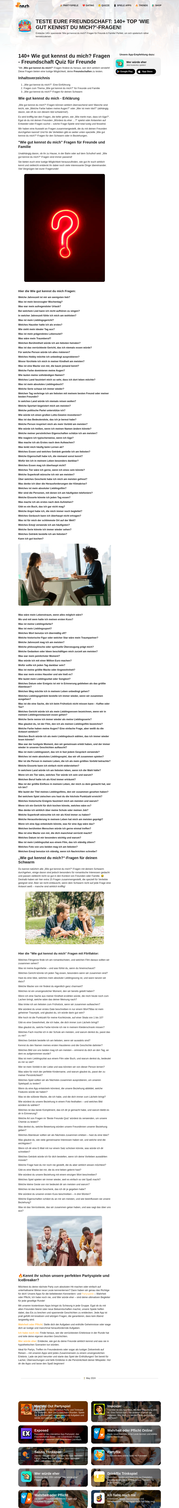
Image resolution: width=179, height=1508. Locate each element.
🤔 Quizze (104, 5)
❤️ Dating (88, 5)
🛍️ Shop (156, 5)
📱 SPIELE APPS (122, 5)
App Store (147, 71)
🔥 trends (141, 5)
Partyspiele (88, 1293)
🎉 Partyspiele (69, 5)
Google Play (126, 71)
